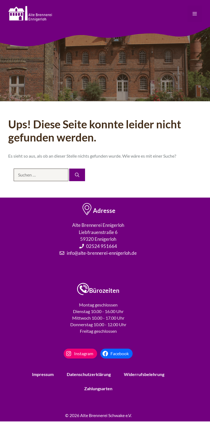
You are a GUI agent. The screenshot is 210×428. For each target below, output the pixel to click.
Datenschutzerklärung (89, 374)
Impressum (43, 374)
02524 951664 (101, 246)
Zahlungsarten (98, 388)
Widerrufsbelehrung (144, 374)
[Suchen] (77, 175)
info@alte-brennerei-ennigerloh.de (102, 253)
